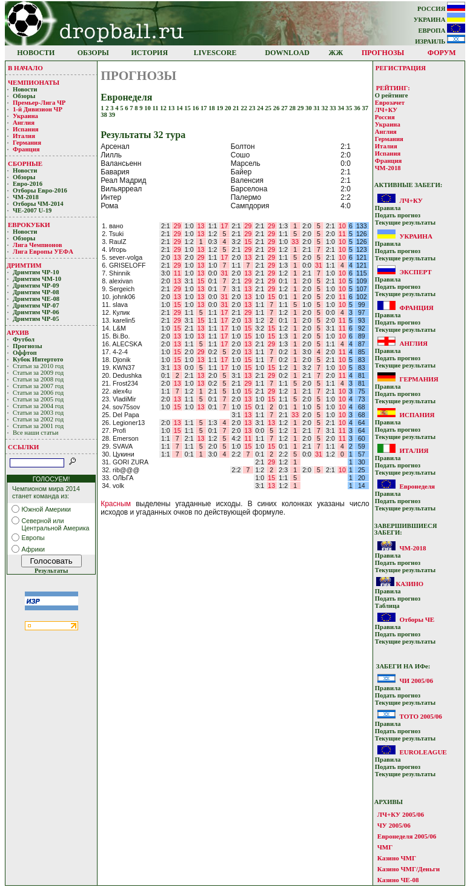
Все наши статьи (36, 432)
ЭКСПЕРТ (415, 271)
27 (285, 108)
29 (301, 108)
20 (229, 108)
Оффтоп (25, 352)
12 (164, 108)
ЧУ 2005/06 (394, 825)
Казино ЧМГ (396, 858)
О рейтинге (391, 95)
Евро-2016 (27, 183)
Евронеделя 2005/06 (406, 836)
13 (172, 108)
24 (261, 108)
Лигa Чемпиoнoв (38, 245)
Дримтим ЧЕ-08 (36, 298)
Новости (25, 89)
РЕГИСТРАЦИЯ (401, 67)
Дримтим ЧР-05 (36, 318)
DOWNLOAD (287, 52)
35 (350, 108)
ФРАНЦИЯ (416, 307)
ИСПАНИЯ (416, 414)
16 (196, 108)
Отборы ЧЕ (416, 619)
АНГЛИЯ (413, 343)
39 (112, 114)
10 (148, 108)
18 (212, 108)
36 (358, 108)
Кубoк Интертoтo (39, 359)
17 (204, 108)
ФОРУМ (442, 52)
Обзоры (24, 96)
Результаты (51, 570)
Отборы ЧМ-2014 (38, 203)
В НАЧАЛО (25, 67)
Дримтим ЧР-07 (36, 305)
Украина (25, 116)
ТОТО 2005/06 (420, 716)
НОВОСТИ (36, 52)
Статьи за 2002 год (38, 419)
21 (236, 108)
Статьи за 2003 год (38, 412)
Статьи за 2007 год (38, 386)
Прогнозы (27, 346)
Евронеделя (417, 486)
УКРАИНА (439, 19)
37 (365, 108)
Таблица (387, 605)
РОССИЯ (441, 8)
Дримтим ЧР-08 (36, 292)
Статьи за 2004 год (38, 406)
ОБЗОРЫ (93, 52)
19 (221, 108)
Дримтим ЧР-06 (36, 312)
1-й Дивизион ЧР (38, 109)
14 (180, 108)
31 (317, 108)
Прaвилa (388, 208)
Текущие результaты (405, 222)
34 (341, 108)
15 (188, 108)
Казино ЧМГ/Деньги (408, 868)
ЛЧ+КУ (386, 110)
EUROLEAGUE (422, 752)
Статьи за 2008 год (38, 379)
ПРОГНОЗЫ (383, 52)
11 (157, 108)
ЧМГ (384, 847)
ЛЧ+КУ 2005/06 (400, 814)
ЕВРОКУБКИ (29, 224)
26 (277, 108)
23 (253, 108)
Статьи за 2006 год (38, 392)
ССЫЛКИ (23, 446)
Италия (24, 136)
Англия (24, 122)
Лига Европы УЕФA (44, 251)
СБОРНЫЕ (25, 163)
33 (333, 108)
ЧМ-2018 (26, 197)
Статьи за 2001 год (38, 426)
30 (309, 108)
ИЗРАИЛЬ (440, 41)
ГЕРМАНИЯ (418, 379)
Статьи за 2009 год (38, 372)
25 (269, 108)
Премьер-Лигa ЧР (40, 102)
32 (326, 108)
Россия (385, 117)
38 (104, 114)
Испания (26, 129)
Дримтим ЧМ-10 (37, 278)
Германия (27, 142)
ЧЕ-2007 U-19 (32, 210)
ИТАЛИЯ (413, 450)
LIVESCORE (215, 52)
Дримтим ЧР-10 (36, 272)
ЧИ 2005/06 (415, 680)
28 (293, 108)
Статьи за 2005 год (38, 399)
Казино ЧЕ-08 (398, 879)
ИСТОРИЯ (149, 52)
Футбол (24, 339)
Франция (26, 149)
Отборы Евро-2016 (40, 190)
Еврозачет (390, 102)
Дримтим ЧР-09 (36, 285)
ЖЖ (336, 52)
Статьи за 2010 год (38, 366)
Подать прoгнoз (397, 215)
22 (245, 108)
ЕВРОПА (441, 30)
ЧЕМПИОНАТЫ (33, 82)
